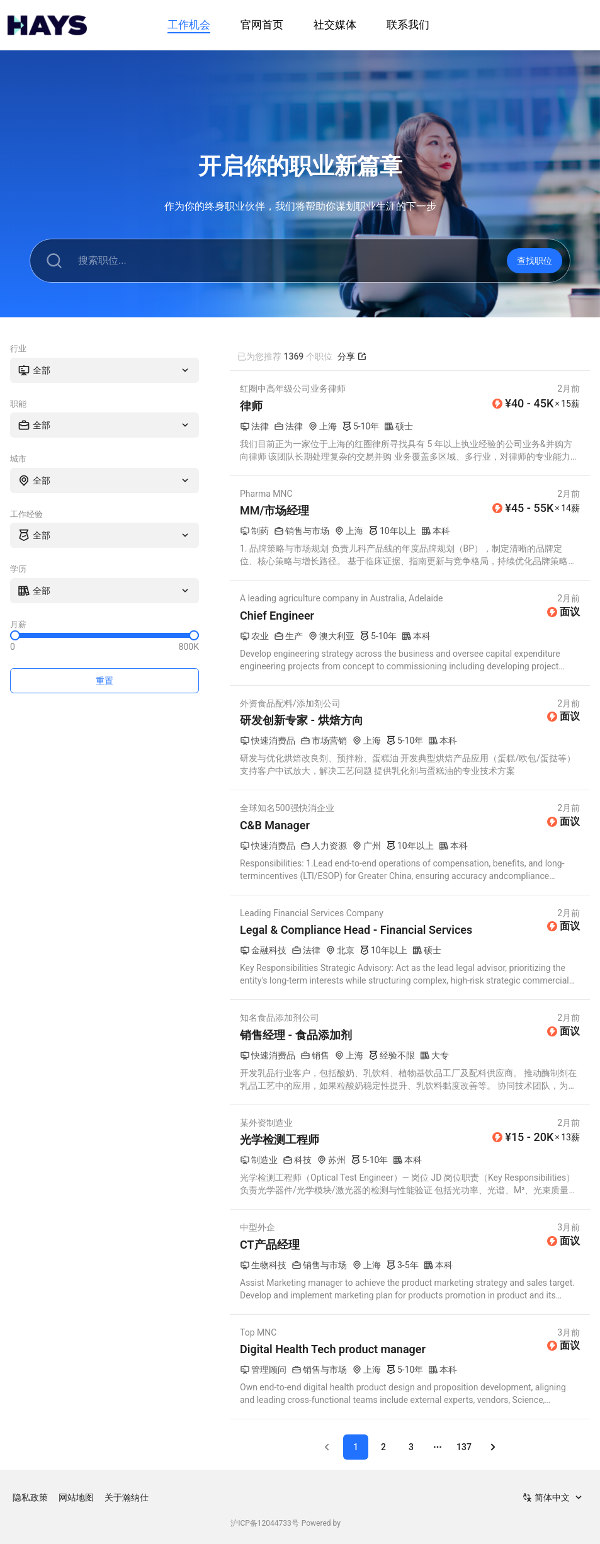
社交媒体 (335, 24)
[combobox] (104, 370)
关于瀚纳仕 (127, 1497)
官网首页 (262, 24)
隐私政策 (30, 1497)
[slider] (15, 635)
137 (464, 1447)
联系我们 (408, 24)
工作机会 (188, 24)
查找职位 (534, 261)
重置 (104, 681)
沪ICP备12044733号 (264, 1523)
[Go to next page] (493, 1447)
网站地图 (76, 1497)
